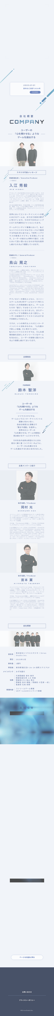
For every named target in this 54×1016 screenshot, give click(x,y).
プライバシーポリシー (27, 1000)
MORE (35, 94)
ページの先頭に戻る (27, 957)
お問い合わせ (27, 992)
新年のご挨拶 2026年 (32, 90)
